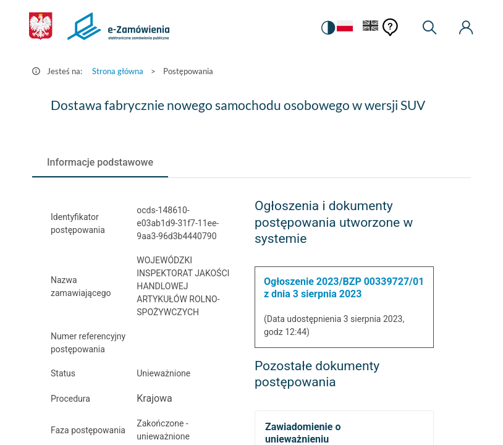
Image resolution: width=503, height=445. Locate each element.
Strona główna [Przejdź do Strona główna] (117, 71)
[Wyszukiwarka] (429, 28)
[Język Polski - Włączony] (345, 28)
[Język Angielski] (371, 28)
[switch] (328, 28)
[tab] (100, 162)
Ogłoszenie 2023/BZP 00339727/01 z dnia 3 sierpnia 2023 (344, 288)
